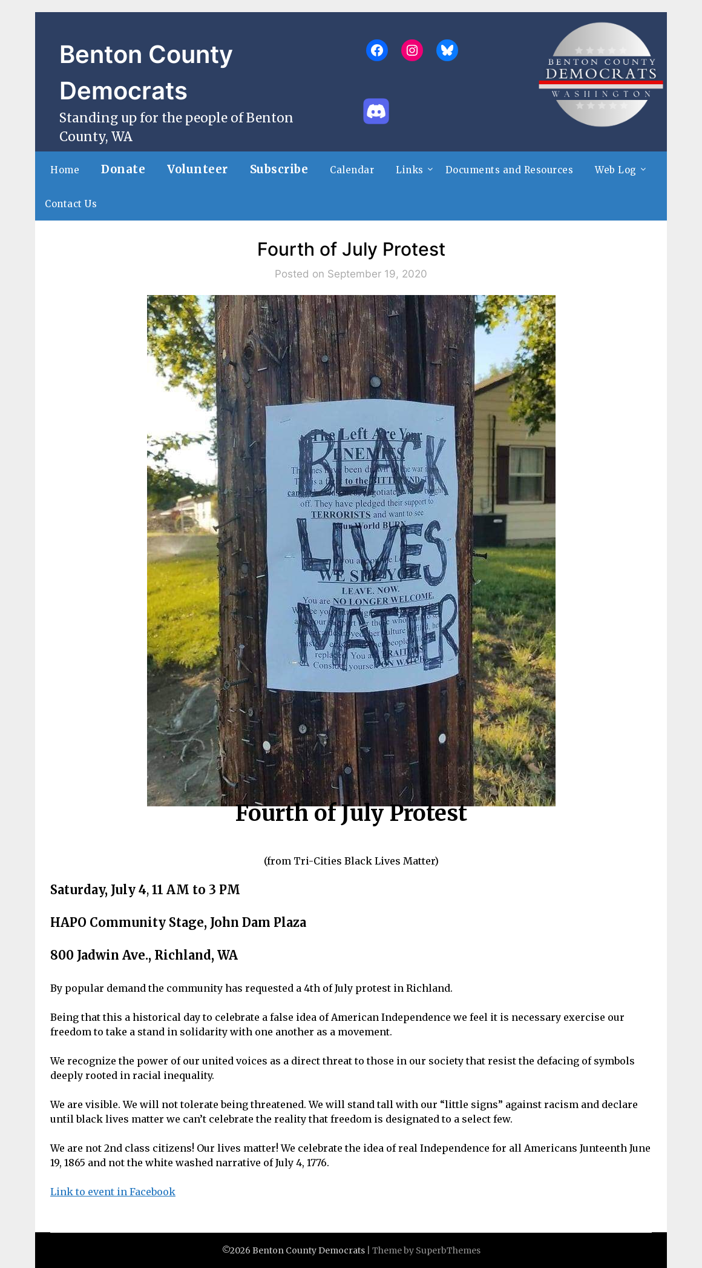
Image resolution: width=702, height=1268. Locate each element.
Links (410, 170)
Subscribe (279, 169)
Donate (123, 169)
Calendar (352, 170)
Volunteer (197, 169)
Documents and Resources (509, 170)
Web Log (616, 170)
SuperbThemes (448, 1250)
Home (64, 170)
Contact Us (71, 204)
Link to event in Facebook (113, 1192)
